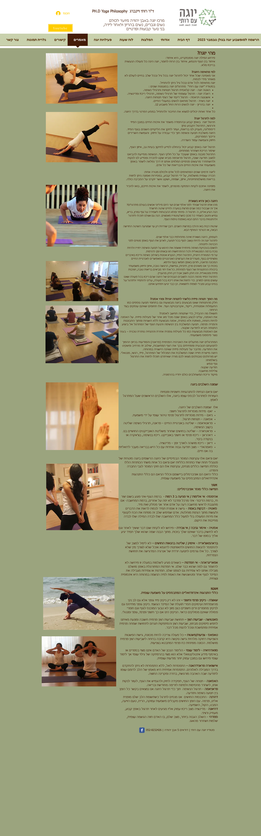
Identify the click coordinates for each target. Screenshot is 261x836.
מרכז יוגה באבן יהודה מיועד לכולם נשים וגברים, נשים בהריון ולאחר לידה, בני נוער (134, 25)
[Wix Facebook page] (142, 730)
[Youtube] (60, 28)
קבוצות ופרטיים (138, 29)
